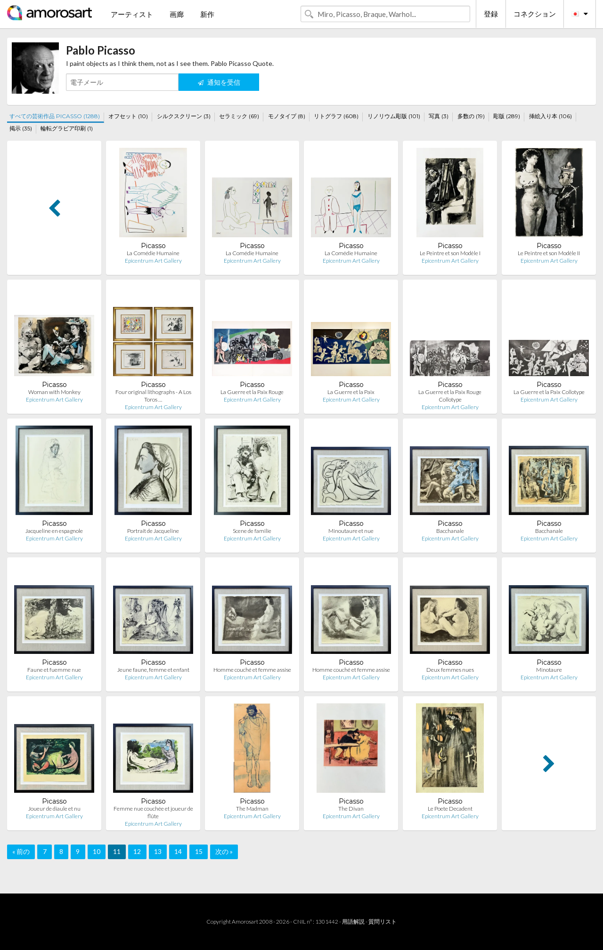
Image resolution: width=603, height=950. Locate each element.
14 (178, 851)
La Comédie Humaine (153, 253)
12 (137, 851)
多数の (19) (471, 116)
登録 (491, 13)
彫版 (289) (506, 116)
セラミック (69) (239, 116)
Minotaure (549, 669)
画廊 (177, 14)
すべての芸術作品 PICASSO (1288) (54, 116)
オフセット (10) (128, 116)
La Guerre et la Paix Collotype (549, 391)
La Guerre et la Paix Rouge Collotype (449, 395)
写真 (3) (438, 116)
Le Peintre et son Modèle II (549, 253)
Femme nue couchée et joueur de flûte (153, 812)
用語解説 (353, 921)
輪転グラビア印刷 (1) (67, 128)
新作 (207, 14)
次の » (224, 851)
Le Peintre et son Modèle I (450, 253)
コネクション (534, 13)
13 (158, 851)
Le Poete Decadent (450, 808)
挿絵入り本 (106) (550, 116)
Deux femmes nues (450, 669)
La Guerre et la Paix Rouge (252, 391)
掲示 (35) (20, 128)
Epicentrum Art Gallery (153, 260)
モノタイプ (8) (286, 116)
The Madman (252, 808)
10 (96, 851)
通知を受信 (219, 82)
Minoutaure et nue (351, 530)
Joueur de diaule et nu (54, 808)
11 (117, 851)
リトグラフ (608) (336, 116)
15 (199, 851)
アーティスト (132, 14)
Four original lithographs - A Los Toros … (153, 395)
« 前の (21, 851)
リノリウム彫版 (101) (393, 116)
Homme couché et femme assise (252, 669)
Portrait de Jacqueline (153, 530)
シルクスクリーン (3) (184, 116)
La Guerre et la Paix (351, 391)
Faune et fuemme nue (54, 669)
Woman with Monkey (54, 391)
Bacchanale (450, 530)
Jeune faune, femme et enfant (153, 669)
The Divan (351, 808)
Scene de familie (252, 530)
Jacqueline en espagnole (54, 530)
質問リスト (382, 921)
